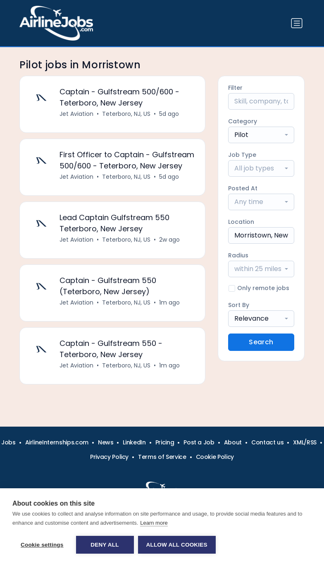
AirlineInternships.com (56, 442)
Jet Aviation (76, 114)
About (233, 442)
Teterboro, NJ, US (126, 114)
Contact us (267, 442)
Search (261, 342)
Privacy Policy (109, 457)
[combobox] (261, 135)
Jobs (8, 442)
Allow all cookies (176, 545)
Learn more (153, 523)
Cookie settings (42, 545)
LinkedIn (134, 442)
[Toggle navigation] (297, 23)
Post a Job (198, 442)
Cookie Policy (215, 457)
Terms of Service (162, 457)
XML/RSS (305, 442)
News (106, 442)
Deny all (105, 545)
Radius (238, 255)
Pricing (164, 442)
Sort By (238, 305)
